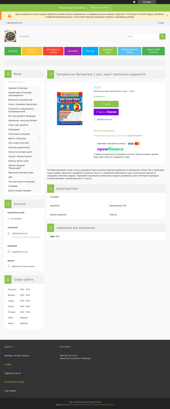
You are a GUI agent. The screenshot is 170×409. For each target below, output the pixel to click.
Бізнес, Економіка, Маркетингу (22, 104)
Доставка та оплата (53, 51)
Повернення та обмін (130, 51)
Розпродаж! (13, 129)
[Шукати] (162, 36)
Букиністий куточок (153, 51)
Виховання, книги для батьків (22, 120)
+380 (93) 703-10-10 (99, 7)
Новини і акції (108, 51)
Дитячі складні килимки (19, 190)
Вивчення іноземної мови (20, 172)
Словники (13, 186)
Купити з (107, 112)
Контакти (73, 51)
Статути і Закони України (20, 156)
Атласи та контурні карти (20, 152)
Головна (12, 51)
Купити (108, 104)
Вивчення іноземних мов (20, 100)
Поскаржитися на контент (81, 405)
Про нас (90, 51)
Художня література (18, 88)
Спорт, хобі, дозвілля (18, 125)
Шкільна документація (19, 147)
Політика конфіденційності (103, 405)
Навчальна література (19, 134)
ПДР (10, 177)
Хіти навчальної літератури (21, 181)
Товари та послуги (31, 51)
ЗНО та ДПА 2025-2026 (18, 143)
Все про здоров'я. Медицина (22, 116)
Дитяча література (17, 138)
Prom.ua (98, 402)
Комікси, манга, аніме (18, 161)
